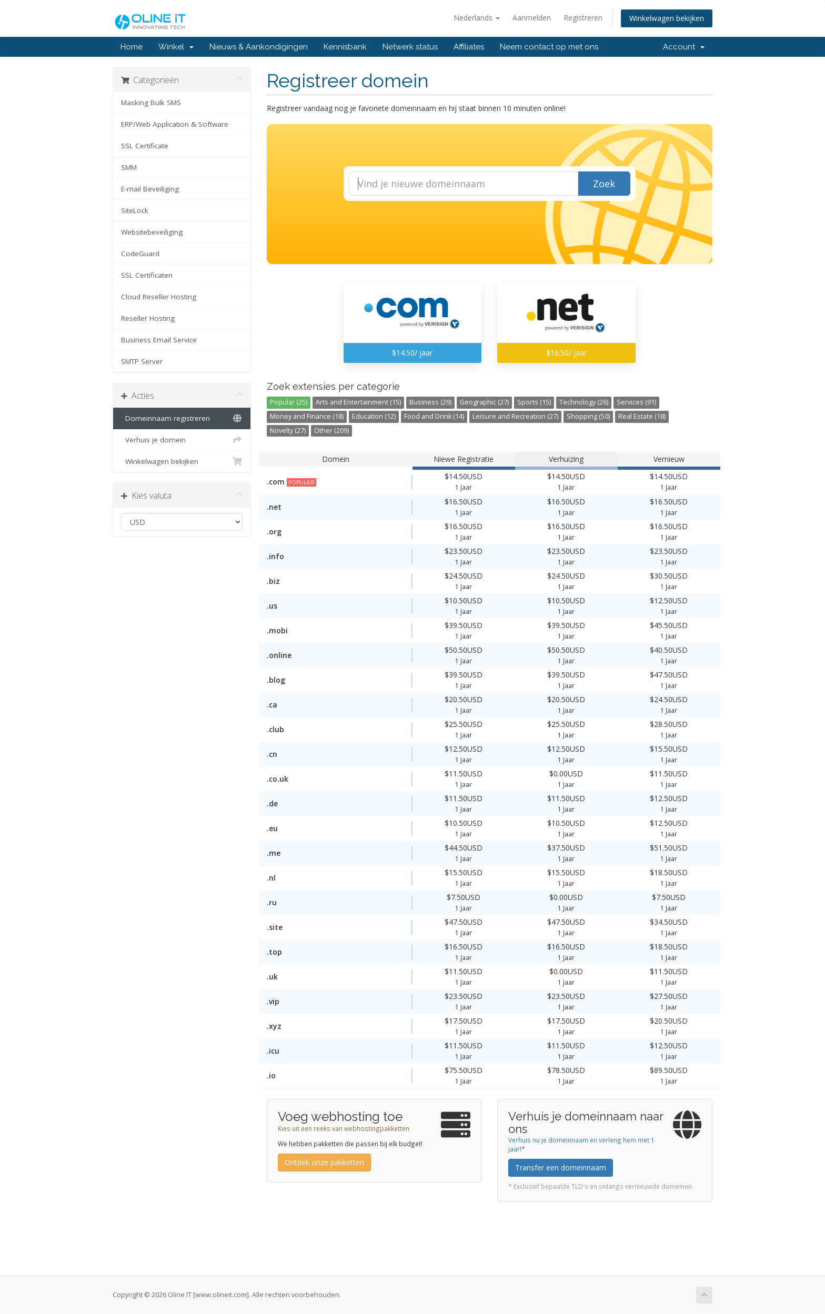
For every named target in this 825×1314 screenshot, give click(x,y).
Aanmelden (531, 18)
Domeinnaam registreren (182, 418)
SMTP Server (142, 361)
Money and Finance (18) (307, 416)
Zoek (604, 183)
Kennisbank (345, 47)
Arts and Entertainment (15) (358, 402)
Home (131, 47)
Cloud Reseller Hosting (158, 296)
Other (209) (331, 430)
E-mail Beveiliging (150, 189)
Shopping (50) (588, 416)
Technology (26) (583, 402)
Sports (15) (534, 402)
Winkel (176, 47)
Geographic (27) (484, 402)
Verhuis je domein (182, 439)
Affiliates (469, 47)
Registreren (583, 18)
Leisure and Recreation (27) (515, 416)
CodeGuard (140, 253)
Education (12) (374, 416)
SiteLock (134, 210)
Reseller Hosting (148, 318)
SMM (129, 167)
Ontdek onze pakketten (324, 1162)
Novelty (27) (288, 430)
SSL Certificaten (147, 275)
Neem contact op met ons (549, 47)
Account (684, 47)
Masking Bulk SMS (151, 102)
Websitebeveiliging (152, 232)
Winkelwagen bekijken (666, 18)
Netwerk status (410, 47)
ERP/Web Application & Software (174, 124)
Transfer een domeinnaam (560, 1168)
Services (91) (636, 402)
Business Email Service (159, 340)
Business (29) (430, 402)
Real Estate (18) (642, 416)
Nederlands (477, 18)
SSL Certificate (144, 145)
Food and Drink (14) (434, 416)
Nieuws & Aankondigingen (258, 47)
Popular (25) (288, 402)
